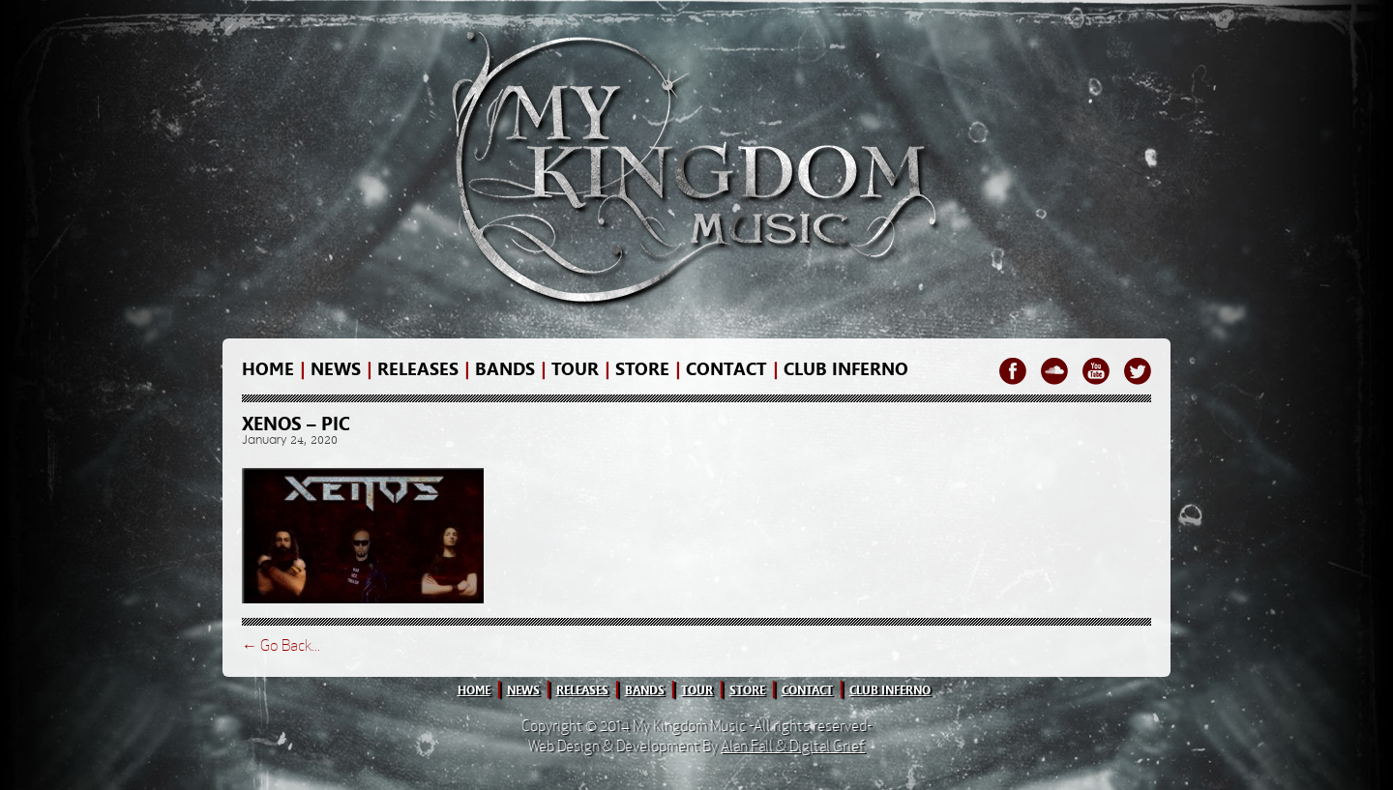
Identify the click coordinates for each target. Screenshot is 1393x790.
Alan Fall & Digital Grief (793, 746)
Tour (575, 369)
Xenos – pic (296, 424)
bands (505, 369)
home (268, 369)
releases (418, 369)
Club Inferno (846, 369)
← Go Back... (281, 645)
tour (697, 690)
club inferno (890, 690)
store (642, 369)
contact (726, 369)
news (336, 369)
